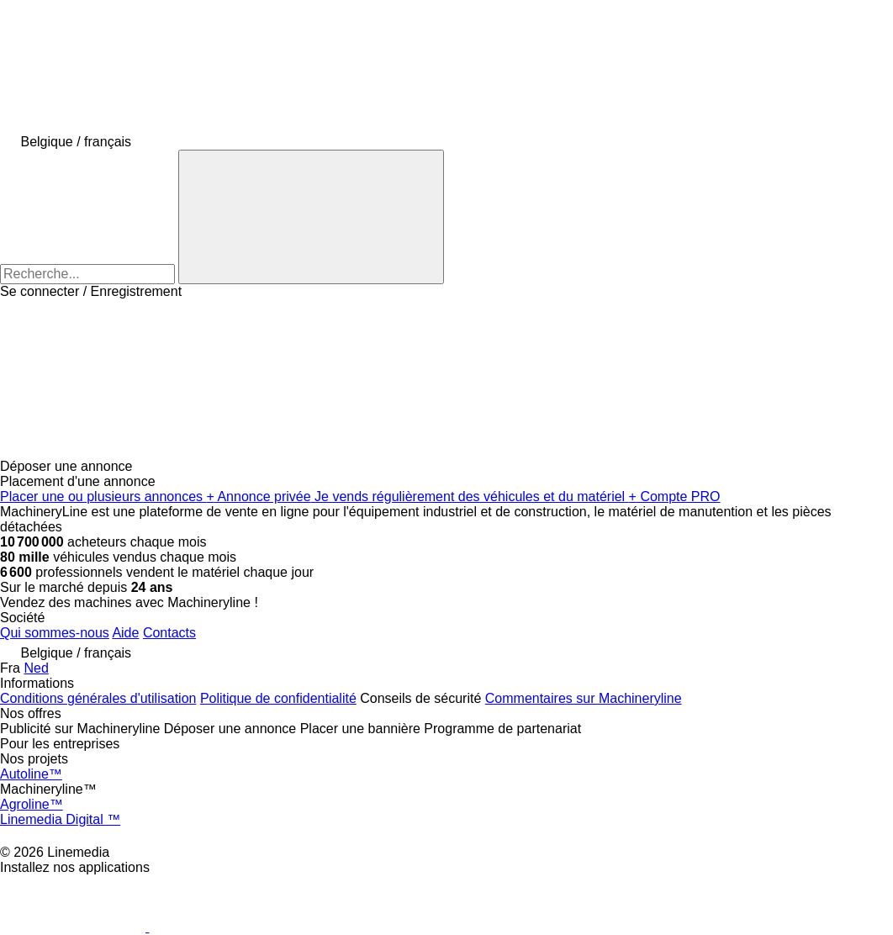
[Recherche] (311, 217)
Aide (125, 633)
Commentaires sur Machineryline (583, 698)
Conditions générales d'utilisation (98, 698)
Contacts (169, 633)
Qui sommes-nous (54, 633)
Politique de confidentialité (278, 698)
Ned (36, 668)
